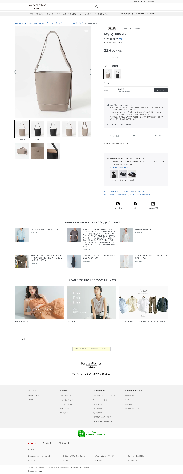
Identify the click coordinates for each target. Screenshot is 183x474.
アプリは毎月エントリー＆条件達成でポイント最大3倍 (138, 14)
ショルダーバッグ (77, 23)
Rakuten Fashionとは (100, 400)
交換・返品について (143, 192)
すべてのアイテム (66, 413)
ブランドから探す (66, 396)
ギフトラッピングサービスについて (122, 167)
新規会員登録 (129, 396)
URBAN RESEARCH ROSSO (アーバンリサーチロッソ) (45, 23)
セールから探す (65, 408)
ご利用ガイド (97, 404)
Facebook (128, 400)
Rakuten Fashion (47, 7)
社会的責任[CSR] (76, 467)
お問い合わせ (97, 408)
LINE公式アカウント (132, 408)
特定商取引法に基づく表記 (102, 417)
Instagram (128, 404)
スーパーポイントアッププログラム (105, 396)
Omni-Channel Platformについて (104, 421)
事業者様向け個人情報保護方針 (59, 467)
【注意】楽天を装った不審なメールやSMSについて (91, 349)
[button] (16, 72)
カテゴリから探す (66, 404)
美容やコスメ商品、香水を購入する (74, 456)
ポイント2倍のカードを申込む (104, 456)
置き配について (129, 192)
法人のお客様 (97, 413)
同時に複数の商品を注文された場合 (115, 195)
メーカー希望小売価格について (140, 195)
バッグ (67, 23)
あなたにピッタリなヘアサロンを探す (40, 456)
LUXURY (31, 400)
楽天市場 (151, 1)
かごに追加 (160, 90)
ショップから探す (66, 400)
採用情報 (86, 467)
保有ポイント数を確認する (136, 456)
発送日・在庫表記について (112, 192)
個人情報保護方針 (41, 467)
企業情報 (31, 467)
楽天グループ (138, 1)
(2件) (120, 39)
